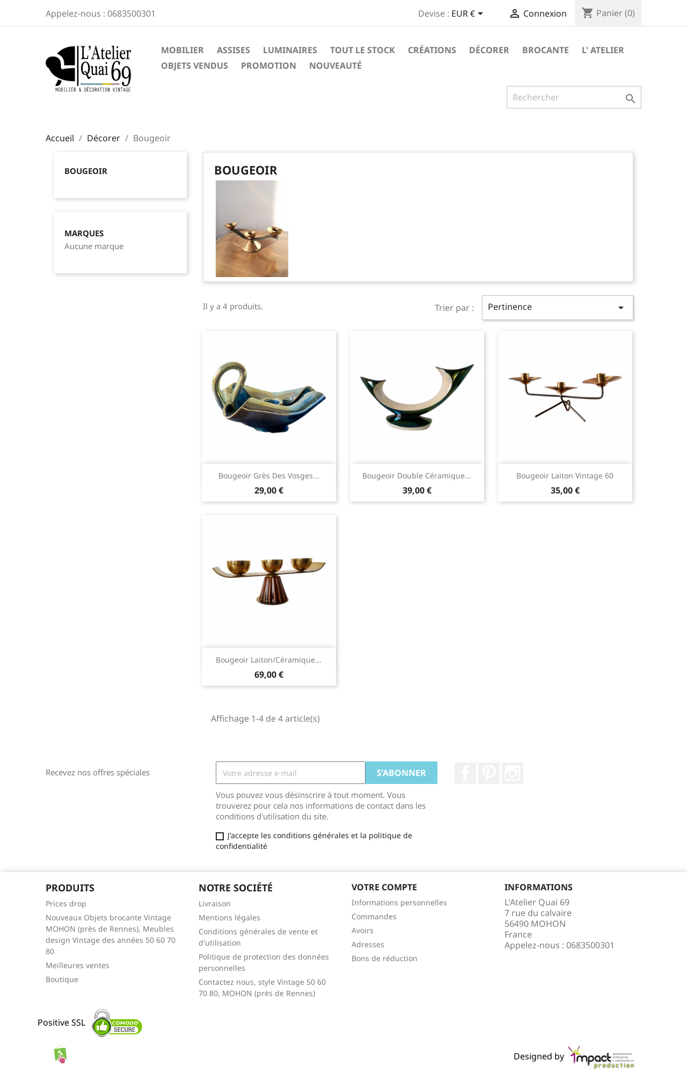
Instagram (512, 773)
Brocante (545, 50)
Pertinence (557, 307)
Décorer (489, 50)
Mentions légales (229, 917)
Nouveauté (335, 65)
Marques (84, 233)
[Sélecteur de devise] (469, 14)
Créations (432, 50)
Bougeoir (85, 170)
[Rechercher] (574, 97)
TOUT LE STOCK (362, 50)
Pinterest (489, 773)
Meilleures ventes (77, 965)
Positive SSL (61, 1022)
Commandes (374, 916)
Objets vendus (194, 65)
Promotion (268, 65)
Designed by (575, 1056)
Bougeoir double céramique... (416, 475)
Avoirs (363, 930)
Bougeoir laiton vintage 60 (564, 475)
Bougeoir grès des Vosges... (268, 475)
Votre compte (384, 887)
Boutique (62, 979)
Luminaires (290, 50)
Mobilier (182, 50)
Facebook (465, 773)
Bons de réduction (385, 958)
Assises (233, 50)
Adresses (368, 944)
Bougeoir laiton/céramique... (268, 660)
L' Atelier (603, 50)
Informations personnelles (399, 902)
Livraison (215, 903)
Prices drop (66, 903)
